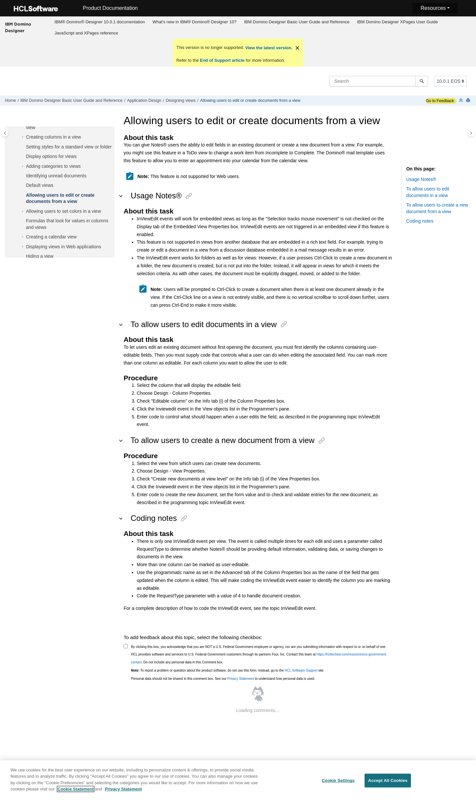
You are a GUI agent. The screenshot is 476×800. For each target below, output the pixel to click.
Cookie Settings (338, 784)
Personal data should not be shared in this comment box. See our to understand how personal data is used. (223, 678)
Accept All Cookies (388, 784)
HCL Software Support (301, 670)
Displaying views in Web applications (63, 246)
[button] (23, 137)
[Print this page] (468, 100)
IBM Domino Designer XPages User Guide (397, 21)
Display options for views (51, 156)
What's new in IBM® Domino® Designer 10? (195, 21)
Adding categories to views (53, 166)
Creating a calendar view (51, 236)
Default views (39, 185)
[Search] (421, 81)
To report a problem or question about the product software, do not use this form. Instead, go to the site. (227, 670)
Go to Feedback (440, 101)
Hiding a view (39, 256)
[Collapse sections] (461, 100)
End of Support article (222, 60)
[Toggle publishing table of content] (5, 133)
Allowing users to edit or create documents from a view (250, 100)
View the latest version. (268, 47)
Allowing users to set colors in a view (63, 211)
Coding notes (420, 221)
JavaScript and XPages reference (86, 33)
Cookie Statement (76, 792)
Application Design (144, 100)
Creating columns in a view (53, 137)
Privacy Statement (240, 678)
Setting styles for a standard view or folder (69, 146)
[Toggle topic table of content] (470, 133)
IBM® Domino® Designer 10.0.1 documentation (100, 21)
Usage (421, 179)
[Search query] (378, 81)
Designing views (181, 100)
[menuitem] (100, 22)
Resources (432, 8)
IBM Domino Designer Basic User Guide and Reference (296, 21)
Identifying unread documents (56, 175)
